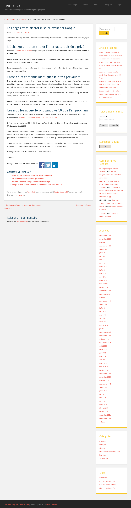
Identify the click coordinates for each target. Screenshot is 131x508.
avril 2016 (102, 356)
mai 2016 (102, 352)
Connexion (103, 474)
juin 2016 (102, 349)
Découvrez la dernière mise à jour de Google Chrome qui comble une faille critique (110, 80)
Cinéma (85, 5)
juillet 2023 (103, 249)
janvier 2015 (103, 407)
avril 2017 (102, 314)
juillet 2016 (103, 345)
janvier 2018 (103, 283)
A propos (121, 5)
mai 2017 (102, 311)
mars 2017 (103, 318)
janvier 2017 (103, 325)
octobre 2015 (104, 376)
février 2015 (103, 404)
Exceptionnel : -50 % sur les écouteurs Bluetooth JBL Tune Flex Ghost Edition (110, 90)
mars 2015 (103, 401)
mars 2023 (103, 262)
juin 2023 (102, 252)
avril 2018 (102, 273)
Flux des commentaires (107, 480)
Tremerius (12, 5)
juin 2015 (102, 390)
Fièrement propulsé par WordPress (16, 500)
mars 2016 (103, 359)
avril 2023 (102, 259)
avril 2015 (102, 397)
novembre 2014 (105, 414)
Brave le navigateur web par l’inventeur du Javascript (111, 171)
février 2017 (103, 321)
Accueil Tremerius (10, 19)
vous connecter (22, 222)
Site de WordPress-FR (107, 484)
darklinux (102, 203)
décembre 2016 (105, 328)
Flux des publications (107, 477)
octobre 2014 (104, 418)
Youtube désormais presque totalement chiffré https (31, 182)
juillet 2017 (103, 304)
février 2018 (103, 280)
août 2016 (103, 342)
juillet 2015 (103, 387)
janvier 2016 (103, 366)
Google (56, 192)
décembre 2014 (105, 411)
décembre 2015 (105, 369)
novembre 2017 (105, 290)
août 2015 (103, 383)
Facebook (42, 165)
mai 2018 (102, 269)
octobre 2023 (104, 238)
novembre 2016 (105, 331)
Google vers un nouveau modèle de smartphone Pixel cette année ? (37, 185)
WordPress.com (52, 500)
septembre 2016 (105, 338)
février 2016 (103, 363)
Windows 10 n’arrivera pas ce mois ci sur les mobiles (38, 117)
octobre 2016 (104, 335)
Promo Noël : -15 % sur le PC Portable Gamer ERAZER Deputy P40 (110, 61)
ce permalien (20, 195)
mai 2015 (102, 394)
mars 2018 (103, 276)
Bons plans (108, 5)
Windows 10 (64, 192)
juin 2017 (102, 307)
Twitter (48, 165)
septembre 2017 (105, 297)
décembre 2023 (105, 231)
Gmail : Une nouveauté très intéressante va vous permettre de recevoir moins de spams (110, 52)
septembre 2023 (105, 242)
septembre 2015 (105, 380)
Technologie (72, 5)
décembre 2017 (105, 287)
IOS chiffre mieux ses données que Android (27, 179)
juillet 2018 (103, 266)
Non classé (103, 451)
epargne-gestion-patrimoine (109, 447)
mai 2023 (102, 256)
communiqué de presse (23, 51)
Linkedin (55, 165)
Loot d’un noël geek (84, 205)
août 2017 (103, 300)
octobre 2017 (104, 294)
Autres (96, 5)
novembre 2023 (105, 235)
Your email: (103, 112)
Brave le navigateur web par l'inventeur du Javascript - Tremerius (109, 180)
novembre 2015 (105, 373)
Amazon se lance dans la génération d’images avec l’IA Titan (110, 71)
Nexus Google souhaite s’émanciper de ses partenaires (32, 176)
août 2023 (103, 245)
